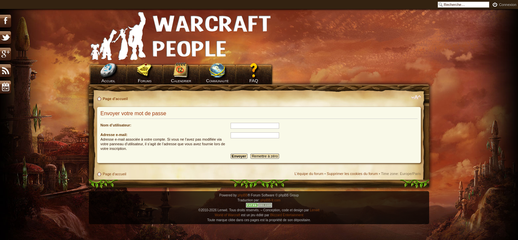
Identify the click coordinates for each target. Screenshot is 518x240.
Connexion (507, 5)
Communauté (217, 80)
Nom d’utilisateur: (115, 125)
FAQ (253, 80)
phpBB (242, 195)
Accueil (108, 80)
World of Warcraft (227, 215)
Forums (145, 80)
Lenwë (314, 210)
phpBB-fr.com (271, 200)
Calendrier (181, 80)
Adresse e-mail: (114, 135)
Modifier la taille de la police (416, 97)
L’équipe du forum (308, 174)
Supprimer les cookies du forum (352, 174)
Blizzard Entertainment (287, 215)
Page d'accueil (115, 99)
